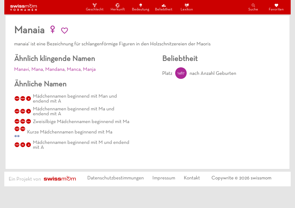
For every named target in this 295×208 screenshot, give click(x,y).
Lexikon (187, 7)
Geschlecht (94, 7)
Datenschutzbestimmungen (115, 178)
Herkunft (118, 7)
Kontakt (192, 178)
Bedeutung (140, 7)
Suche (253, 7)
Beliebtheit (163, 7)
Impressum (163, 178)
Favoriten (276, 7)
